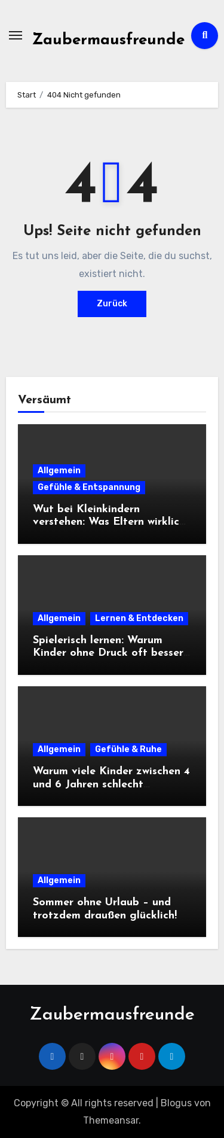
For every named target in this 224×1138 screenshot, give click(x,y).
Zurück (112, 304)
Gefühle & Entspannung (89, 487)
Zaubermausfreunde (108, 40)
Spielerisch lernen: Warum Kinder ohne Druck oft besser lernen (108, 653)
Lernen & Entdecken (139, 618)
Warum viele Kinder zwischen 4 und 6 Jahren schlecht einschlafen (111, 784)
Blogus (176, 1103)
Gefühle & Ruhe (128, 749)
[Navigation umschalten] (15, 35)
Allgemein (59, 470)
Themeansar (111, 1120)
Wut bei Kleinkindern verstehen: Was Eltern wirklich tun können (109, 522)
